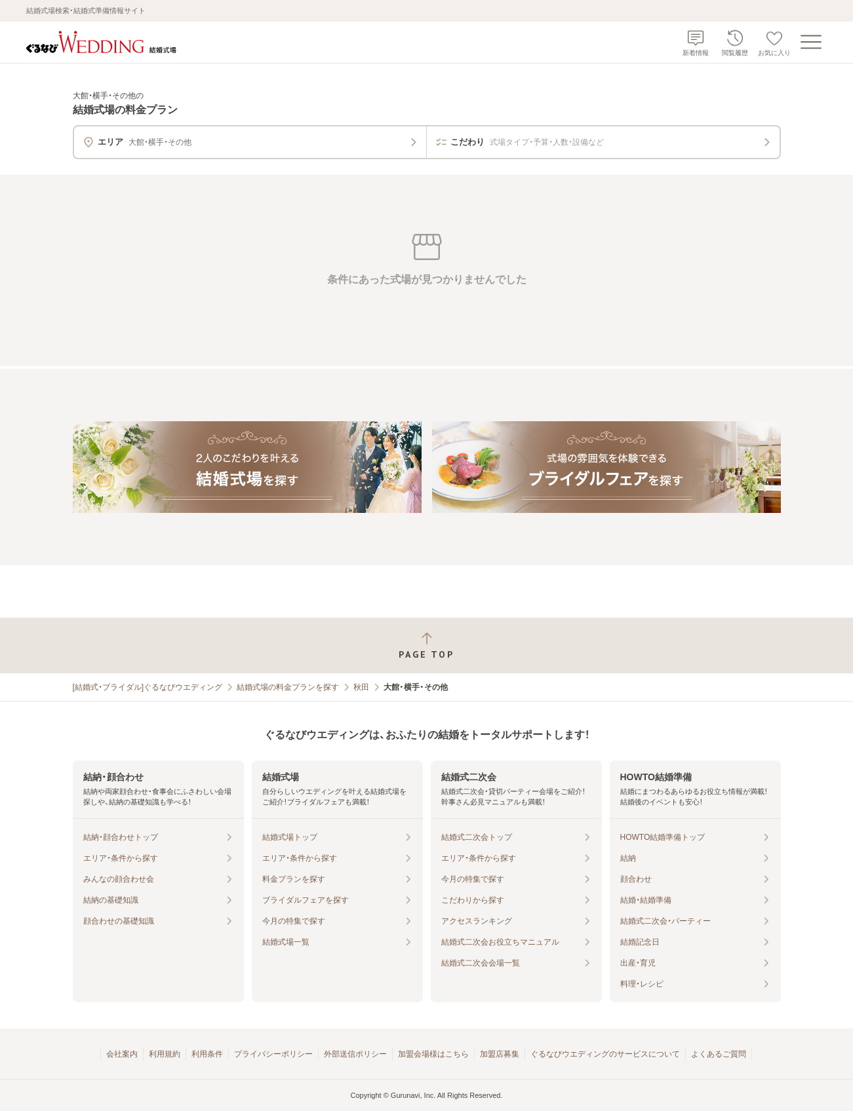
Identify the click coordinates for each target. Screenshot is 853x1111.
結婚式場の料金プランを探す (288, 687)
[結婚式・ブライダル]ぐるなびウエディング (148, 687)
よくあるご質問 (718, 1054)
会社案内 (122, 1054)
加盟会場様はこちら (433, 1054)
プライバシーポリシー (273, 1054)
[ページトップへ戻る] (426, 645)
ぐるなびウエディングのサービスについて (605, 1054)
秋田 (361, 687)
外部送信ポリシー (355, 1054)
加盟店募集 (499, 1054)
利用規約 (164, 1054)
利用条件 (207, 1054)
